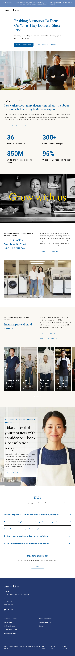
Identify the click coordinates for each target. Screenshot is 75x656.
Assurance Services (10, 633)
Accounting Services (10, 619)
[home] (11, 10)
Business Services (9, 626)
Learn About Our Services (47, 45)
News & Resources (45, 622)
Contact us (38, 566)
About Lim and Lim (45, 619)
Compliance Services (10, 629)
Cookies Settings (64, 647)
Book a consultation (13, 126)
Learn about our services (51, 334)
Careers (41, 626)
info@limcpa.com (8, 604)
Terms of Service (53, 647)
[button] (69, 10)
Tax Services (8, 622)
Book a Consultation (23, 45)
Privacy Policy (43, 647)
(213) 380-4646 (8, 601)
